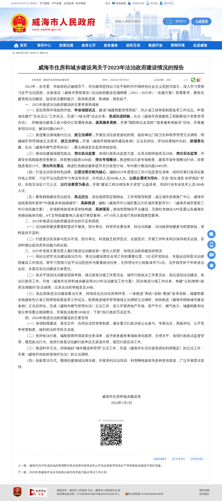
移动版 (154, 3)
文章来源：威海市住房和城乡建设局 (50, 80)
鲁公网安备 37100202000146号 (144, 493)
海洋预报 (81, 3)
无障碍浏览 (138, 3)
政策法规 (66, 45)
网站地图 (204, 490)
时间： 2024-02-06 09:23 (116, 80)
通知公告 (44, 53)
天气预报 (44, 3)
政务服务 (111, 45)
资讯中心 (44, 45)
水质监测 (69, 3)
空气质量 (57, 3)
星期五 (33, 3)
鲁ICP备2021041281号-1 (105, 493)
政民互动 (133, 45)
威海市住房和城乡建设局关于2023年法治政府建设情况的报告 (111, 68)
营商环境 (178, 45)
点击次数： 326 (162, 80)
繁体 (107, 3)
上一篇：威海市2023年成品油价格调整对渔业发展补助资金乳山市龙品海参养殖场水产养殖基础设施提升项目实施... (90, 465)
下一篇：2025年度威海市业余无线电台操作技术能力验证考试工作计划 (62, 472)
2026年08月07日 (20, 3)
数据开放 (155, 45)
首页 (23, 45)
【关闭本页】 (196, 458)
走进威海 (200, 45)
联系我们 (204, 493)
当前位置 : (20, 53)
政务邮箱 (121, 3)
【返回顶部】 (159, 458)
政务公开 (89, 45)
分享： (186, 80)
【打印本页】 (178, 458)
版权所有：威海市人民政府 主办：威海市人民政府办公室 (88, 490)
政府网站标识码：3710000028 (74, 493)
